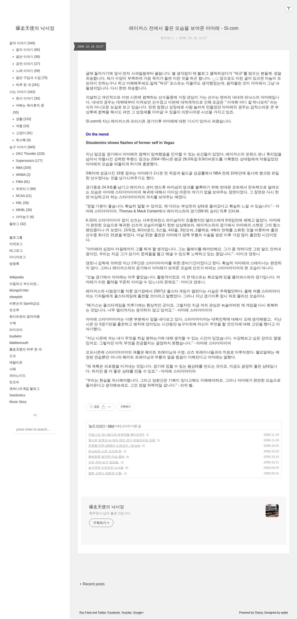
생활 (23, 119)
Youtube (126, 612)
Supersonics (29, 160)
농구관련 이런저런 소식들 (106, 467)
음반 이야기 (27, 57)
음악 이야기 (22, 43)
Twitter (102, 612)
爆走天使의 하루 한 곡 (25, 349)
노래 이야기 (27, 71)
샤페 (12, 369)
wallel (284, 612)
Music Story (17, 402)
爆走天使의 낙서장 (35, 28)
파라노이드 (17, 375)
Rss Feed (85, 612)
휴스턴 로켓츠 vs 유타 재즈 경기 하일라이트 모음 (121, 440)
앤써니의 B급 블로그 (24, 389)
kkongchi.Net (18, 290)
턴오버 (14, 382)
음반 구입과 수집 (31, 78)
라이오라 (16, 330)
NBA (23, 167)
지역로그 (16, 244)
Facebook (113, 612)
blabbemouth (18, 343)
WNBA (22, 175)
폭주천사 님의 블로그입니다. (110, 513)
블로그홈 (16, 237)
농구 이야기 (22, 147)
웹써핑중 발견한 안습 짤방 (106, 456)
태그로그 (16, 250)
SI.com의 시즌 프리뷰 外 (105, 451)
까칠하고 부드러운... (24, 284)
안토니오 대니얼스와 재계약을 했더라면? (116, 434)
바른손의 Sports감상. (24, 303)
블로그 (17, 224)
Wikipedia (16, 277)
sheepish (16, 297)
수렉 (12, 323)
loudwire (15, 336)
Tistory (259, 612)
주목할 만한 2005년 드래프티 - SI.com (114, 445)
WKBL (23, 210)
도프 (12, 356)
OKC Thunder (30, 153)
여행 (22, 126)
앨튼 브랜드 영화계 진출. (105, 473)
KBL (22, 203)
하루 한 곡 (27, 85)
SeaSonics (17, 395)
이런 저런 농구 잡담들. (103, 462)
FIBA (22, 182)
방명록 (14, 263)
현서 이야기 (27, 98)
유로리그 (25, 189)
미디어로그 (17, 257)
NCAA (23, 196)
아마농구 (24, 217)
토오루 (14, 310)
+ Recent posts (92, 584)
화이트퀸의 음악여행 (24, 316)
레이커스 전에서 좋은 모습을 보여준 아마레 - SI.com (184, 28)
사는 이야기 (22, 92)
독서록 (23, 140)
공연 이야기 (27, 64)
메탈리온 (16, 362)
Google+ (138, 612)
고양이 (24, 133)
